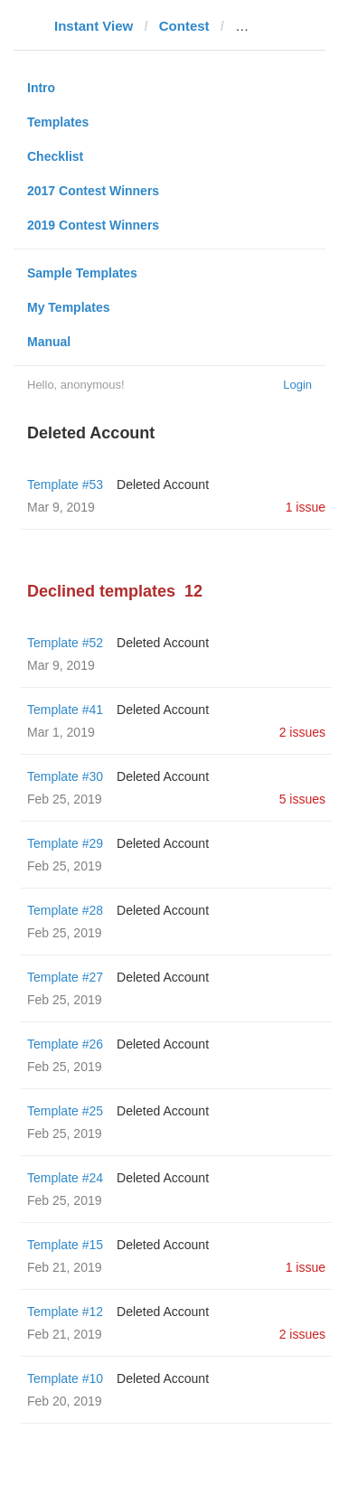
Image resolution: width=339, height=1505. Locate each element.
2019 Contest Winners (93, 225)
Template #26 (65, 1044)
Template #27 (65, 977)
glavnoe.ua (270, 25)
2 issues (302, 732)
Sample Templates (82, 273)
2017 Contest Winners (93, 190)
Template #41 (65, 709)
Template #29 (65, 843)
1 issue (305, 507)
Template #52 (65, 642)
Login (297, 384)
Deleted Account (163, 484)
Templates (58, 122)
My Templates (68, 307)
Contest (184, 25)
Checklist (55, 156)
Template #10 (65, 1378)
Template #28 (65, 910)
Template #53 (65, 484)
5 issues (302, 799)
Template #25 (65, 1111)
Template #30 (65, 776)
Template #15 (65, 1244)
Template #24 (65, 1178)
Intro (41, 87)
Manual (49, 341)
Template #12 (65, 1311)
